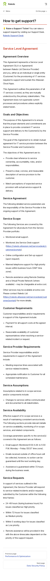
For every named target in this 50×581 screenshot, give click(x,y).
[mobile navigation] (46, 4)
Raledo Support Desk (13, 35)
